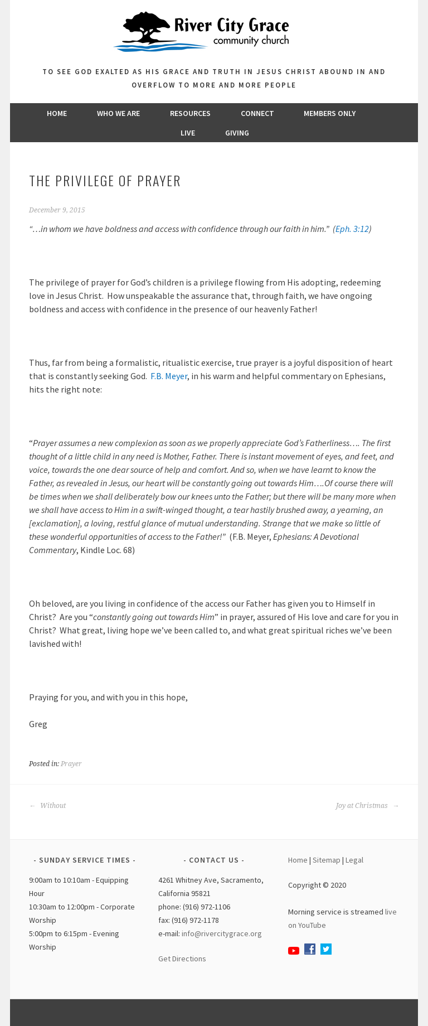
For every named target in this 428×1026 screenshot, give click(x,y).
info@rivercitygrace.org (222, 933)
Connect (257, 113)
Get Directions (182, 959)
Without (47, 806)
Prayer (71, 764)
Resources (190, 113)
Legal (354, 860)
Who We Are (118, 113)
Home (57, 113)
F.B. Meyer (168, 375)
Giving (237, 133)
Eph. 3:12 (352, 228)
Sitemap (327, 860)
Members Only (330, 113)
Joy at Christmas (367, 806)
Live (188, 133)
